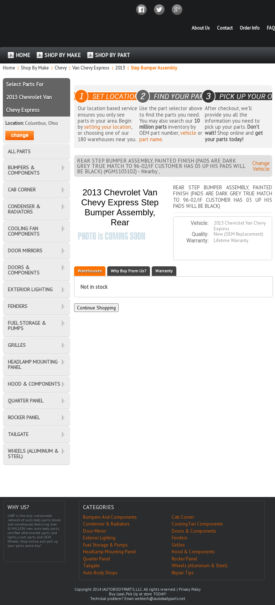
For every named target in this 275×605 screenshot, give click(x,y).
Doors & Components (194, 531)
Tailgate (91, 566)
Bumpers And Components (110, 517)
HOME (23, 55)
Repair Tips (183, 573)
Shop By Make (35, 68)
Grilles (178, 545)
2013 (120, 68)
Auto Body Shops (100, 573)
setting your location (107, 126)
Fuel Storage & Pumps (105, 545)
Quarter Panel (96, 559)
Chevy (61, 68)
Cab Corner (183, 517)
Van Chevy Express (91, 68)
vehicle (188, 132)
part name (150, 139)
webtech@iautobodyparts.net (160, 598)
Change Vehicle (261, 166)
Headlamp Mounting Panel (109, 552)
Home (9, 68)
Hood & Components (193, 552)
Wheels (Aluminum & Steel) (200, 566)
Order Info (250, 28)
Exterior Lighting (99, 538)
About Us (201, 28)
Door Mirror (94, 531)
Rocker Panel (184, 559)
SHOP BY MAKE (63, 55)
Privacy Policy (190, 589)
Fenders (179, 538)
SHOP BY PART (112, 55)
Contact (225, 28)
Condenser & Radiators (106, 524)
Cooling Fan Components (197, 524)
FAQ (271, 28)
